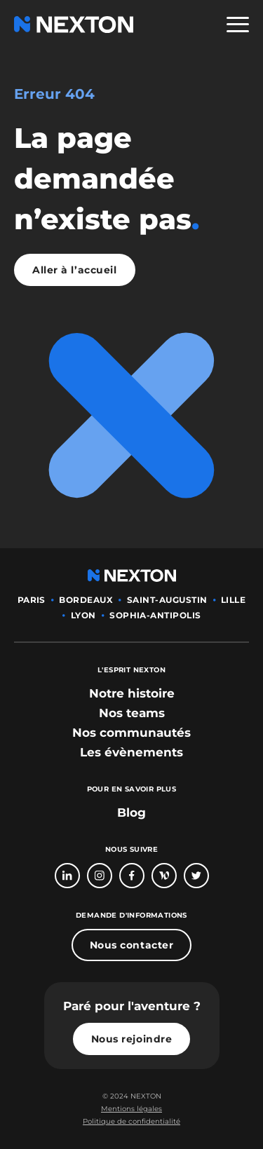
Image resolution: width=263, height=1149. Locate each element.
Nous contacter (132, 945)
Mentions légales (131, 1108)
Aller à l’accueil (74, 270)
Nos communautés (131, 733)
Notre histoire (132, 693)
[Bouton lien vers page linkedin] (67, 875)
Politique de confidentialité (131, 1121)
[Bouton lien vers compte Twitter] (196, 875)
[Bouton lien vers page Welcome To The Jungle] (164, 875)
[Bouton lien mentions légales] (131, 1109)
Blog (131, 812)
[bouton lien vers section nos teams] (132, 713)
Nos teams (132, 713)
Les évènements (131, 752)
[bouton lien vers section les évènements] (131, 752)
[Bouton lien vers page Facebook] (131, 875)
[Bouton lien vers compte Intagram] (99, 875)
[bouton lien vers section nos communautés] (131, 732)
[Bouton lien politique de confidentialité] (131, 1121)
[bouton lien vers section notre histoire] (132, 693)
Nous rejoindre (132, 1039)
